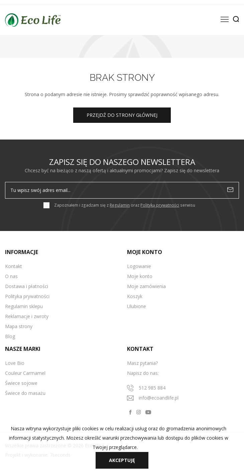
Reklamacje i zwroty (26, 316)
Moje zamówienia (146, 286)
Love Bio (14, 363)
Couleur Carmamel (25, 373)
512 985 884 (152, 388)
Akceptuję (122, 460)
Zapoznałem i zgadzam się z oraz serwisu (124, 205)
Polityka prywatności (27, 296)
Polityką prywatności (159, 205)
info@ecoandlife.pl (158, 398)
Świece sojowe (21, 383)
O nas (11, 276)
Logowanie (139, 266)
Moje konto (139, 276)
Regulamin (120, 205)
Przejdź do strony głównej (122, 115)
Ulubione (136, 306)
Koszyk (134, 296)
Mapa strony (18, 326)
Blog (10, 336)
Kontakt (13, 266)
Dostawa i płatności (26, 286)
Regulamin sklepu (24, 306)
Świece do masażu (25, 393)
